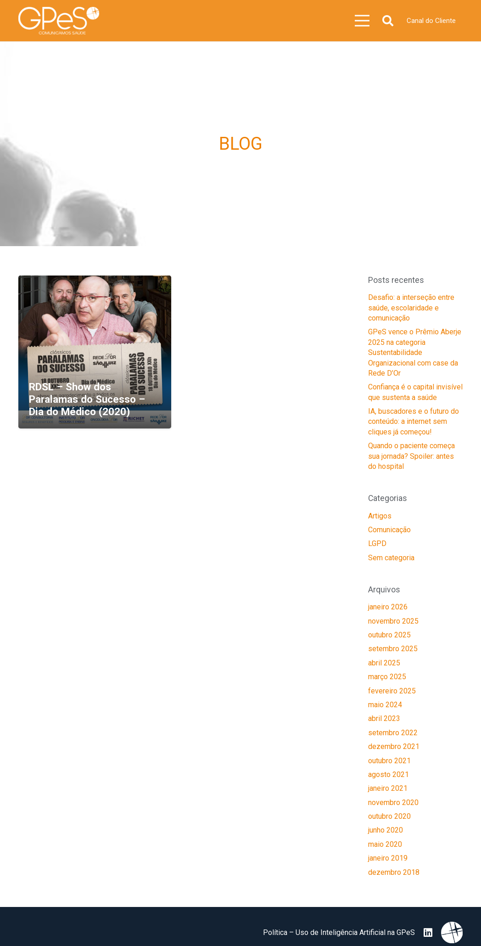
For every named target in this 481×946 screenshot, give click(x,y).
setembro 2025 (393, 648)
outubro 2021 (389, 760)
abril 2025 (384, 663)
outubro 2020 (389, 816)
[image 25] (58, 20)
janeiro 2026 (388, 607)
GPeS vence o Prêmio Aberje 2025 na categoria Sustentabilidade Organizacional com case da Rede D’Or (414, 352)
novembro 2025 (393, 621)
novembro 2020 (393, 802)
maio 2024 (385, 704)
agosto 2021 (388, 774)
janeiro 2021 (388, 788)
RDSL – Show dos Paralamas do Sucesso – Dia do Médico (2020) (87, 399)
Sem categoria (391, 557)
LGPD (377, 543)
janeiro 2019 (388, 858)
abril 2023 (384, 718)
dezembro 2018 (393, 872)
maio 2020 (385, 844)
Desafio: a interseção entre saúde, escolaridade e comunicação (411, 307)
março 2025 (387, 676)
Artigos (380, 516)
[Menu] (362, 20)
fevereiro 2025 (392, 691)
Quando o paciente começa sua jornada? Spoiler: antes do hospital (411, 456)
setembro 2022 (393, 732)
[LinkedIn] (428, 933)
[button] (387, 21)
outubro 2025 (389, 635)
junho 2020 (385, 830)
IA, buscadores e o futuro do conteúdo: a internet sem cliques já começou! (413, 421)
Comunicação (389, 529)
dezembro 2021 (393, 746)
